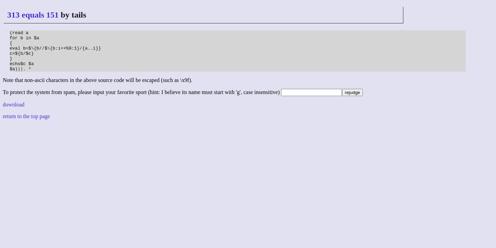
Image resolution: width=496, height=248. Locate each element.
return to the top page (26, 124)
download (13, 113)
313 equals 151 (33, 14)
